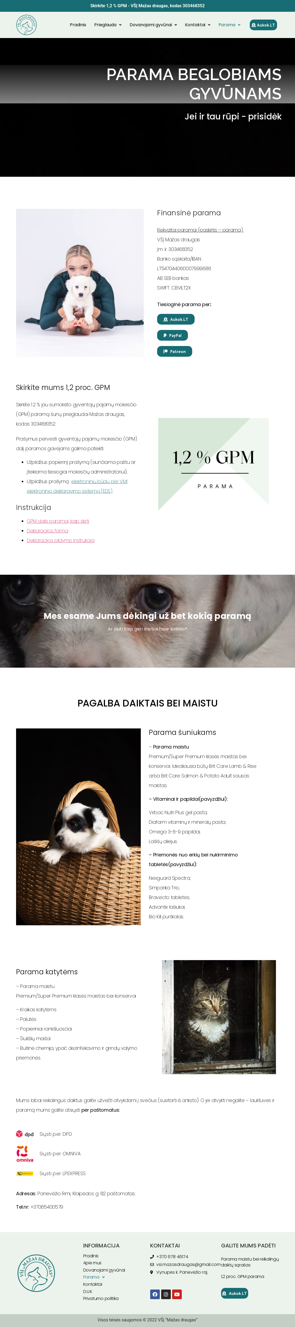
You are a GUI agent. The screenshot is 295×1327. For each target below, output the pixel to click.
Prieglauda (108, 25)
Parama (229, 25)
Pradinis (78, 25)
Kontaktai (197, 25)
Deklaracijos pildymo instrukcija (60, 540)
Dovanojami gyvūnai (153, 25)
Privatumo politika (101, 1298)
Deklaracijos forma (47, 530)
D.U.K (88, 1291)
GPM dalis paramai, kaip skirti (58, 521)
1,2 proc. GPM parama (242, 1276)
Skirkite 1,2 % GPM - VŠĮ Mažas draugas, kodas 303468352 (147, 5)
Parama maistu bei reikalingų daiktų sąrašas (250, 1262)
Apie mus (92, 1263)
